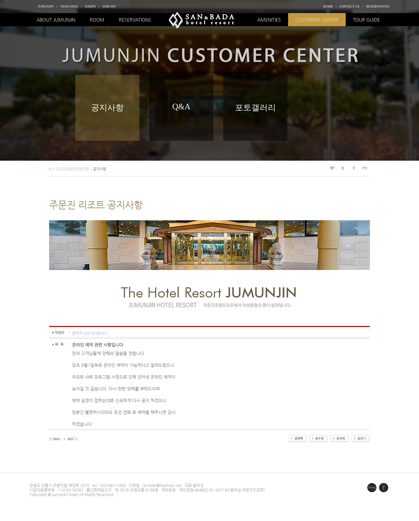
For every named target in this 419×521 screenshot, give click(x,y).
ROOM (97, 19)
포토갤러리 (255, 107)
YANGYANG (69, 6)
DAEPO (90, 6)
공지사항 (107, 107)
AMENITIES (269, 19)
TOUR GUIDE (366, 19)
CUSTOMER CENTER (316, 19)
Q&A (181, 106)
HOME (328, 6)
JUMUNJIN (46, 6)
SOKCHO (109, 6)
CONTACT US (349, 6)
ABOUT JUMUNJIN (56, 19)
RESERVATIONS (378, 6)
